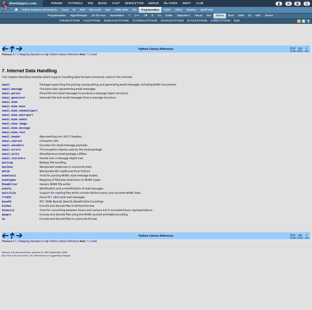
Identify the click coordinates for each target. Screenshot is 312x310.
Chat (116, 3)
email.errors (11, 153)
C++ (137, 15)
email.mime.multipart (17, 116)
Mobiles (191, 9)
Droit (186, 3)
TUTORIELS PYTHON (144, 20)
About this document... (17, 262)
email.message (12, 89)
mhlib (6, 176)
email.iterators (13, 162)
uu (3, 226)
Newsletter (134, 3)
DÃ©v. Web (121, 9)
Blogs (102, 3)
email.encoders (13, 148)
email (6, 85)
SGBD (167, 9)
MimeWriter (10, 189)
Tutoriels (75, 3)
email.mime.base (13, 107)
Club (199, 3)
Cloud (64, 9)
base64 (6, 207)
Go (159, 15)
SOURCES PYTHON (172, 20)
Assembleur (117, 15)
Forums (56, 3)
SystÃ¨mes (206, 9)
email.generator (13, 98)
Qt (249, 15)
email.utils (10, 157)
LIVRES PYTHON (220, 20)
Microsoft (95, 9)
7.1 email (91, 54)
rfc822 (6, 203)
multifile (9, 198)
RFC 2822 (53, 203)
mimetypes (9, 185)
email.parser (11, 94)
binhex (6, 212)
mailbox (7, 171)
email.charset (12, 144)
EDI (134, 9)
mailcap (7, 166)
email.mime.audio (14, 121)
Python (220, 15)
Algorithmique (78, 15)
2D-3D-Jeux (98, 15)
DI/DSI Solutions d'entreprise (39, 9)
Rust (231, 15)
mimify (6, 194)
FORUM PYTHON (69, 20)
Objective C (183, 15)
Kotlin (169, 15)
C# (145, 15)
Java (107, 9)
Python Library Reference (64, 54)
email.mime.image (14, 126)
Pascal (198, 15)
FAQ (90, 3)
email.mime (10, 103)
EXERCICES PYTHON (116, 20)
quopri (6, 221)
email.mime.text (13, 135)
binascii (8, 216)
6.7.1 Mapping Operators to (28, 54)
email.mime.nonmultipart (20, 112)
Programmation (150, 9)
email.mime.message (16, 130)
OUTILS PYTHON (197, 20)
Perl (208, 15)
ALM (82, 9)
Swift (241, 15)
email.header (11, 139)
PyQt (236, 20)
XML (258, 15)
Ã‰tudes (170, 3)
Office (178, 9)
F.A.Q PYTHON (91, 20)
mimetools (9, 180)
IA (74, 9)
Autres (269, 15)
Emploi (153, 3)
